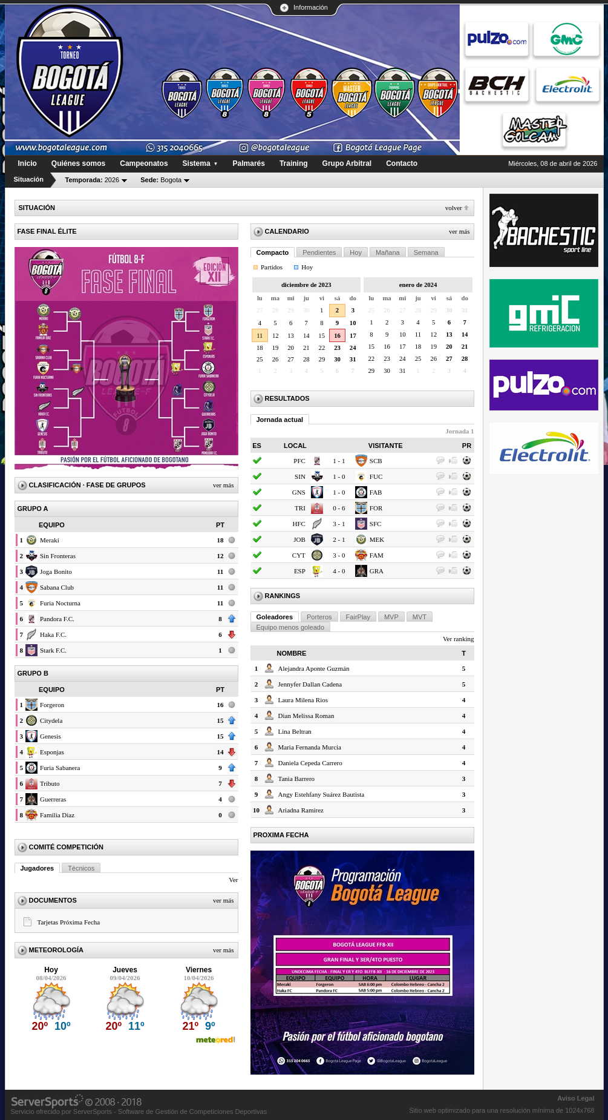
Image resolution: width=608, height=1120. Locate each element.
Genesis (50, 736)
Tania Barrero (296, 778)
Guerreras (53, 799)
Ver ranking (458, 638)
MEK (377, 539)
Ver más (223, 485)
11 (260, 335)
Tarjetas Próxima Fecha (69, 922)
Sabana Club (57, 587)
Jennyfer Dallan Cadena (310, 684)
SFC (376, 523)
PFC (299, 460)
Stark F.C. (53, 650)
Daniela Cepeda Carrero (310, 762)
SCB (376, 460)
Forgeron (52, 704)
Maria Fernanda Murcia (309, 747)
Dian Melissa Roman (306, 715)
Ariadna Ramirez (301, 810)
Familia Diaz (57, 815)
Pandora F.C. (57, 618)
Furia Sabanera (60, 767)
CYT (299, 555)
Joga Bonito (56, 571)
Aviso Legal (575, 1098)
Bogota (160, 179)
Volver (453, 207)
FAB (376, 492)
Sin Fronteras (58, 555)
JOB (299, 539)
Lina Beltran (295, 731)
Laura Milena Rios (303, 699)
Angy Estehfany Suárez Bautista (321, 794)
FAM (377, 555)
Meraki (49, 540)
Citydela (51, 720)
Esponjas (52, 752)
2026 (92, 179)
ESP (300, 571)
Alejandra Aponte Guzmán (314, 668)
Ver (233, 879)
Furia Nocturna (60, 603)
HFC (298, 523)
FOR (376, 508)
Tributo (50, 783)
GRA (377, 571)
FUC (376, 476)
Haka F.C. (53, 634)
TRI (300, 508)
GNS (299, 492)
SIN (300, 476)
